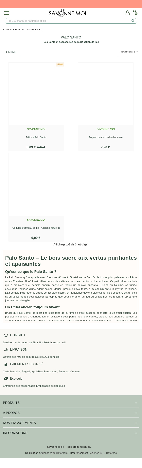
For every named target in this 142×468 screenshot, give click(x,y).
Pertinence (129, 51)
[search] (133, 21)
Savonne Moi (36, 129)
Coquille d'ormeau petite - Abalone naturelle (36, 228)
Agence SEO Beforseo (103, 452)
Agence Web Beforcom (54, 452)
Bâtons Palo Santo (36, 137)
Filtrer (11, 52)
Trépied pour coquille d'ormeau (106, 137)
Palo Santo (15, 277)
